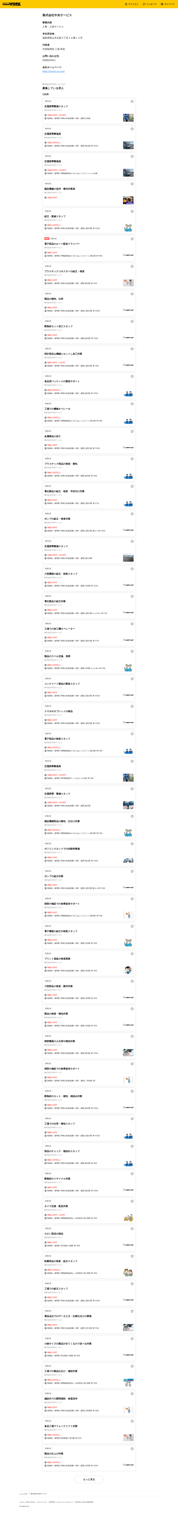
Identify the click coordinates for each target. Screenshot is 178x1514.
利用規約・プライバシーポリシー (61, 1502)
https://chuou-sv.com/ (53, 71)
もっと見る (89, 1479)
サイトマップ (42, 1502)
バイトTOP (23, 1494)
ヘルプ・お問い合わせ (27, 1502)
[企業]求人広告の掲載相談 (84, 1502)
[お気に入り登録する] (132, 101)
